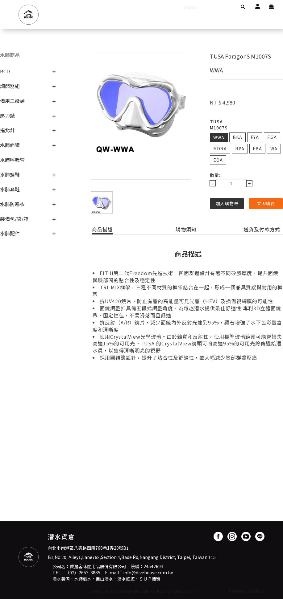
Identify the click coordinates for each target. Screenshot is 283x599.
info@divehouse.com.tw (148, 572)
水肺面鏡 (10, 145)
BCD (5, 71)
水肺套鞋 (10, 189)
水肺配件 (10, 233)
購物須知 (186, 229)
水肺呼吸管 (12, 159)
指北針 (7, 130)
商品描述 (102, 229)
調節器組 (10, 86)
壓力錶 (7, 115)
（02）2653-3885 (82, 572)
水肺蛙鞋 (10, 174)
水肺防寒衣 (12, 204)
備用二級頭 (12, 100)
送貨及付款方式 (261, 229)
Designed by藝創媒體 (246, 590)
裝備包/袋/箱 (14, 218)
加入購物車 (227, 203)
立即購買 (266, 203)
